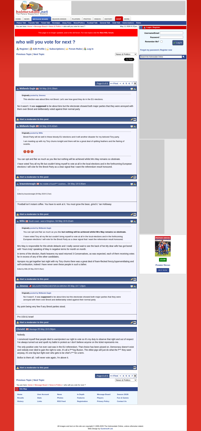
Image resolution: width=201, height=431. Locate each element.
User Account (43, 394)
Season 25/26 (122, 394)
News (59, 394)
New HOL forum (107, 33)
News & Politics (55, 26)
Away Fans (66, 23)
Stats (39, 398)
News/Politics (79, 23)
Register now (166, 50)
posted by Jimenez (38, 95)
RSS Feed (61, 401)
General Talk (105, 23)
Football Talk (92, 23)
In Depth (80, 394)
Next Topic (38, 54)
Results (20, 398)
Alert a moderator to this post (34, 119)
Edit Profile (39, 49)
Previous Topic (24, 54)
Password (154, 37)
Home (29, 26)
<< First (114, 83)
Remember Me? (152, 42)
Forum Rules (75, 49)
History (20, 401)
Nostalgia (56, 23)
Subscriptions (128, 23)
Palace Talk (21, 23)
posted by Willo (36, 133)
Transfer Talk (33, 23)
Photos (60, 398)
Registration (82, 401)
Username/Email (151, 33)
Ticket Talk (45, 23)
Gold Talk (116, 23)
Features (81, 398)
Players (100, 398)
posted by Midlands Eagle (40, 228)
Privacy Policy (103, 401)
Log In (90, 49)
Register (23, 49)
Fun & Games (123, 398)
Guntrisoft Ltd (107, 429)
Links (39, 401)
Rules (138, 23)
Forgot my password (149, 50)
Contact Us (122, 401)
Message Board (40, 26)
